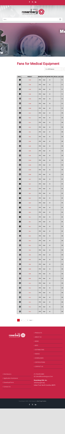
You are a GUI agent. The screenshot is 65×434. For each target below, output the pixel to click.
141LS (30, 283)
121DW (30, 103)
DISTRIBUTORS (39, 350)
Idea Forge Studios (41, 401)
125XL (30, 132)
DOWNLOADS (39, 358)
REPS (36, 345)
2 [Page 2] (21, 320)
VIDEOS (37, 354)
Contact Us (7, 387)
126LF (30, 179)
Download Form (9, 382)
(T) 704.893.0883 (39, 374)
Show (49, 69)
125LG (30, 113)
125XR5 (29, 160)
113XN (30, 80)
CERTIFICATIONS (40, 362)
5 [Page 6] (27, 320)
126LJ (30, 217)
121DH (30, 98)
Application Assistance (11, 378)
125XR (30, 141)
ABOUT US (38, 337)
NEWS (37, 341)
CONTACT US (39, 366)
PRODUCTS (38, 333)
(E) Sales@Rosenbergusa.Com (43, 376)
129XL (30, 250)
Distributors (7, 374)
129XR (30, 269)
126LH (30, 198)
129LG (30, 236)
